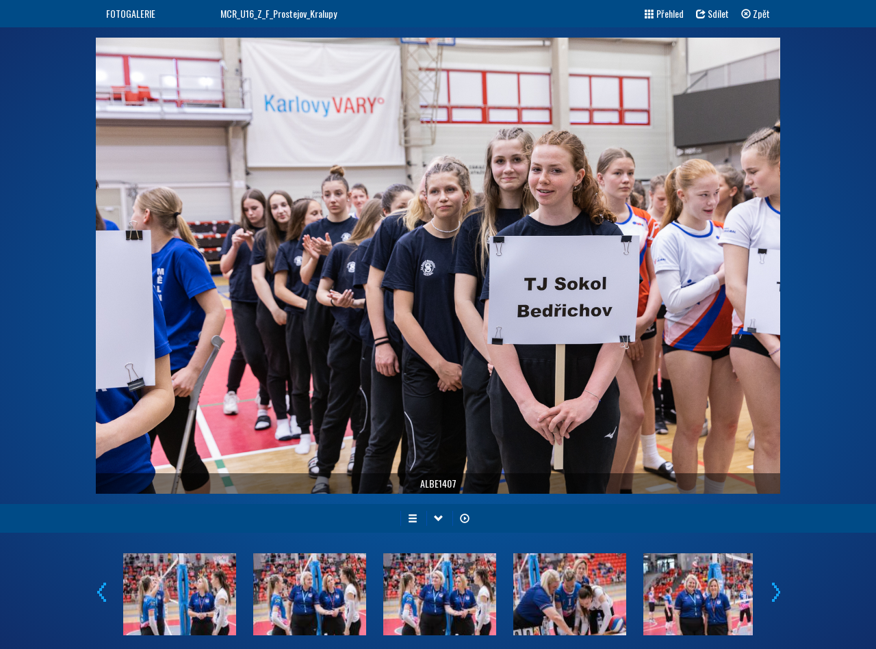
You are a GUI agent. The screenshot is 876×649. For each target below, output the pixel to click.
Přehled (664, 13)
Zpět (755, 13)
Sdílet (712, 13)
